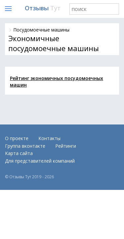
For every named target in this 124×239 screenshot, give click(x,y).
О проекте (16, 138)
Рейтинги (65, 146)
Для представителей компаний (40, 161)
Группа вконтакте (25, 146)
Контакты (49, 138)
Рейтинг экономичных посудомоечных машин (56, 81)
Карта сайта (19, 153)
